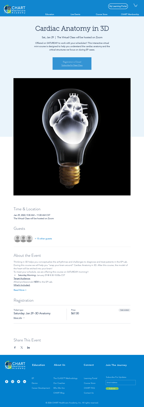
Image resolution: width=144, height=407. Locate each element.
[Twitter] (18, 381)
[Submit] (112, 388)
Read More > (20, 290)
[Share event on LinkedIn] (28, 347)
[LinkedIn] (24, 381)
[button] (135, 5)
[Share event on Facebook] (15, 347)
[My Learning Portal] (118, 6)
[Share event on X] (21, 347)
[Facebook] (6, 381)
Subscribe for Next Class (72, 65)
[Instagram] (12, 381)
